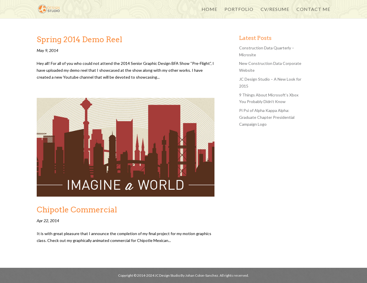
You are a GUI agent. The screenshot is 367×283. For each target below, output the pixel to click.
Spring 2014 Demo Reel (79, 39)
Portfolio (239, 9)
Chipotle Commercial (77, 209)
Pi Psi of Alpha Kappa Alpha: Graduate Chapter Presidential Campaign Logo (266, 117)
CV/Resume (275, 9)
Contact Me (313, 9)
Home (209, 9)
